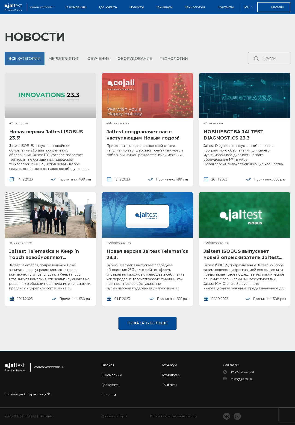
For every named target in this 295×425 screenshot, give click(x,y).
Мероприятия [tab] (64, 58)
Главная (108, 365)
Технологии (195, 7)
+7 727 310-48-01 (242, 372)
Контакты (226, 7)
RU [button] (246, 7)
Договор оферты (114, 416)
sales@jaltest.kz (242, 379)
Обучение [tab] (98, 58)
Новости (136, 7)
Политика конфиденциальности (173, 416)
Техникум (164, 7)
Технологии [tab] (174, 58)
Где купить (108, 7)
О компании (75, 7)
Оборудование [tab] (135, 58)
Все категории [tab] (25, 58)
